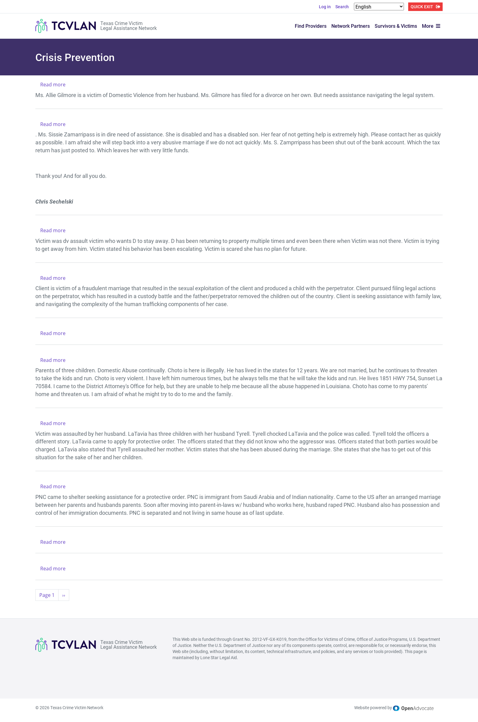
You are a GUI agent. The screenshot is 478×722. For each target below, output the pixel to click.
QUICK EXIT (422, 6)
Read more (53, 84)
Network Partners (350, 26)
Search (342, 6)
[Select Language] (379, 6)
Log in (325, 6)
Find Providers (310, 26)
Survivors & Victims (396, 26)
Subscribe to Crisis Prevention (37, 608)
